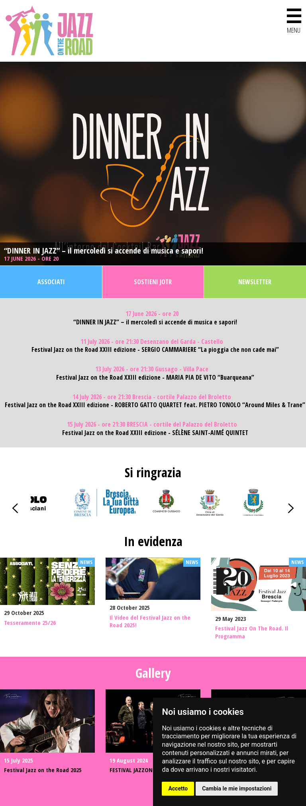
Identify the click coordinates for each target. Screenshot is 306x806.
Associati (51, 281)
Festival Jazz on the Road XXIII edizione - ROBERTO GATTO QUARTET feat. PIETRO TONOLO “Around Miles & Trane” (155, 405)
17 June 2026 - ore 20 (32, 258)
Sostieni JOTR (153, 281)
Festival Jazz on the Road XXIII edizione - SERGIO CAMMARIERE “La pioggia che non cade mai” (155, 349)
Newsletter (254, 281)
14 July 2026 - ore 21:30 (152, 397)
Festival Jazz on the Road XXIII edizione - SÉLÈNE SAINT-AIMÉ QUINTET (155, 433)
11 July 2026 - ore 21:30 (151, 342)
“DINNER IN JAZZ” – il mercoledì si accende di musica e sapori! (103, 250)
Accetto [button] (178, 788)
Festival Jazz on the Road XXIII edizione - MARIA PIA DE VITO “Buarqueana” (155, 377)
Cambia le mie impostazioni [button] (236, 788)
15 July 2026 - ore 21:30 (152, 424)
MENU (293, 19)
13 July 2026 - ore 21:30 (151, 369)
